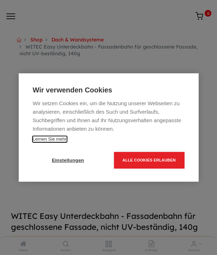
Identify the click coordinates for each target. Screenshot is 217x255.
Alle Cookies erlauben (149, 160)
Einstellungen (68, 160)
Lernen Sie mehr (50, 139)
